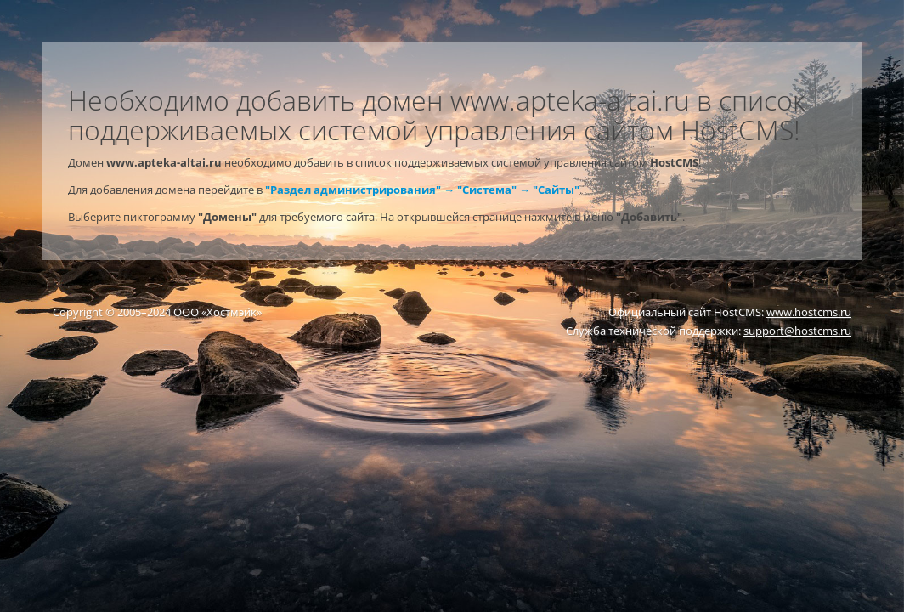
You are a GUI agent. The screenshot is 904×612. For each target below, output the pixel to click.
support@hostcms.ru (797, 330)
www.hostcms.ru (808, 312)
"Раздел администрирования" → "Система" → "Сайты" (422, 189)
